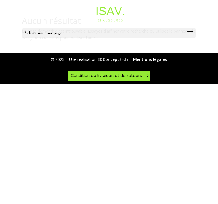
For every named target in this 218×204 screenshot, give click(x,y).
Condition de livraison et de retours (106, 75)
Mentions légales (150, 59)
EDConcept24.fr (114, 59)
